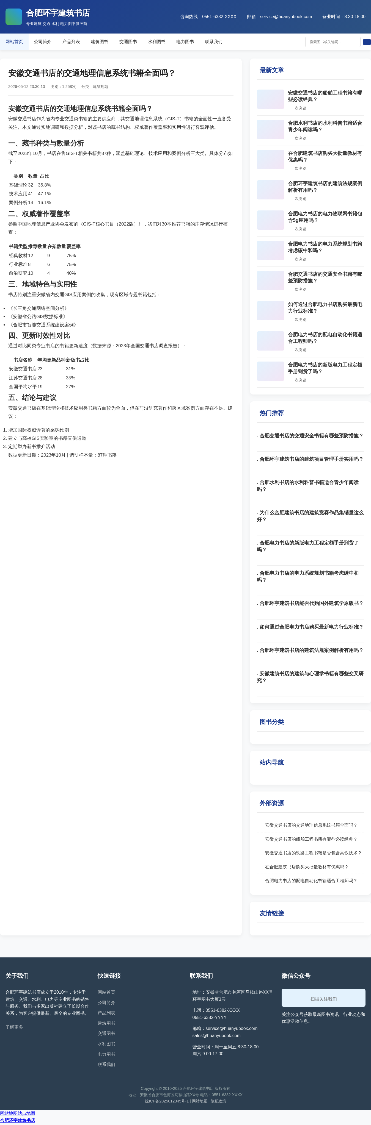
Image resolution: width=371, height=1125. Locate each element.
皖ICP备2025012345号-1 (167, 1102)
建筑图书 (108, 42)
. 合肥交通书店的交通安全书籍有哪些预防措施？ (310, 436)
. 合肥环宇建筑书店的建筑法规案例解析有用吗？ (310, 651)
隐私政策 (218, 1102)
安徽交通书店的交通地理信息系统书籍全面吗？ (311, 826)
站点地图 (26, 1114)
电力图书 (200, 42)
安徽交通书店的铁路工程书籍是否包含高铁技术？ (313, 854)
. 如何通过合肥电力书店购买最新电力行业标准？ (310, 628)
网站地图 (199, 1102)
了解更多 (14, 1028)
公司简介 (46, 42)
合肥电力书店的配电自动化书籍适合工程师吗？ (311, 881)
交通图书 (138, 42)
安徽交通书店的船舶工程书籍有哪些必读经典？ (311, 840)
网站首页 (15, 42)
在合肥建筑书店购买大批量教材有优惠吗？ (307, 868)
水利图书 (169, 42)
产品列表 (77, 42)
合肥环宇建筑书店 (17, 1121)
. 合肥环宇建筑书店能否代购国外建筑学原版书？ (310, 604)
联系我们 (231, 42)
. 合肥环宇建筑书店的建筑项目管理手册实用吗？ (310, 460)
